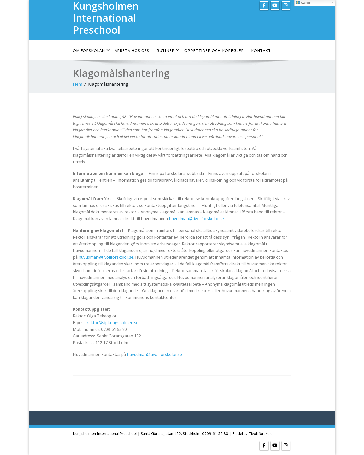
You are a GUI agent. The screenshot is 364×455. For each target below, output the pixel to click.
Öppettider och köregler (214, 50)
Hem (77, 84)
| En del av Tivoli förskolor (251, 433)
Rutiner (168, 50)
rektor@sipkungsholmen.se (112, 322)
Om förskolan (91, 50)
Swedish (304, 3)
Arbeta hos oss (132, 50)
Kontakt (261, 50)
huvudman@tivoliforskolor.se (197, 218)
